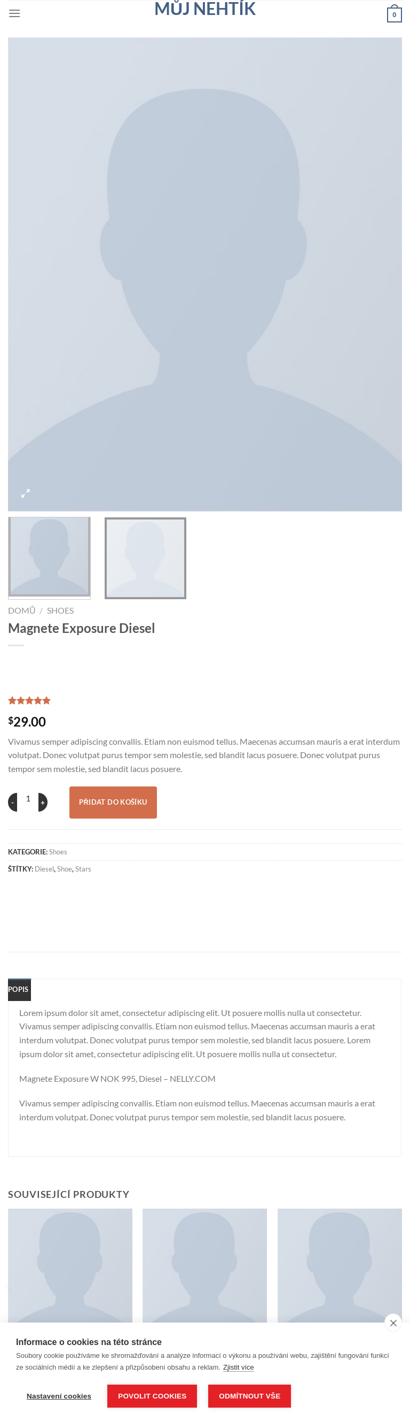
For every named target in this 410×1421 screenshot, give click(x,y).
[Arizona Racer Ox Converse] (70, 1271)
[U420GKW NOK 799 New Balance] (340, 1271)
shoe (64, 869)
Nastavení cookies (59, 1396)
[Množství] (27, 798)
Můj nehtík (205, 8)
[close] (393, 1323)
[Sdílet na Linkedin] (171, 892)
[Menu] (14, 13)
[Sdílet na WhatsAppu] (23, 892)
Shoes (60, 610)
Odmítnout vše (251, 1396)
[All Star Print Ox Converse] (205, 1271)
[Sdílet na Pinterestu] (141, 892)
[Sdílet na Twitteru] (82, 892)
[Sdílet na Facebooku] (52, 892)
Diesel (44, 869)
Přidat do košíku (113, 802)
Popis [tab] (18, 989)
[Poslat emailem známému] (111, 892)
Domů (22, 610)
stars (83, 869)
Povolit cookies (152, 1396)
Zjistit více (238, 1368)
